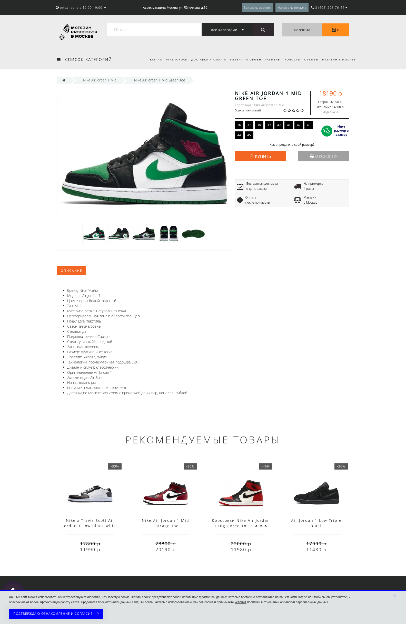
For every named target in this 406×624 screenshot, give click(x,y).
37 (249, 125)
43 (309, 125)
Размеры (271, 59)
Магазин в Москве (339, 59)
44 (239, 135)
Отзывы (310, 59)
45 (249, 135)
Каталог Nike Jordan (164, 59)
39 (269, 125)
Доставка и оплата (204, 59)
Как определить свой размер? (292, 145)
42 (299, 125)
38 (259, 125)
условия (240, 602)
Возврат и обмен (242, 59)
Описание (71, 270)
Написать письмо (292, 7)
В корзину (323, 156)
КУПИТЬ (263, 156)
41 (289, 125)
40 (279, 125)
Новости (291, 59)
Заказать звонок (257, 7)
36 (239, 125)
